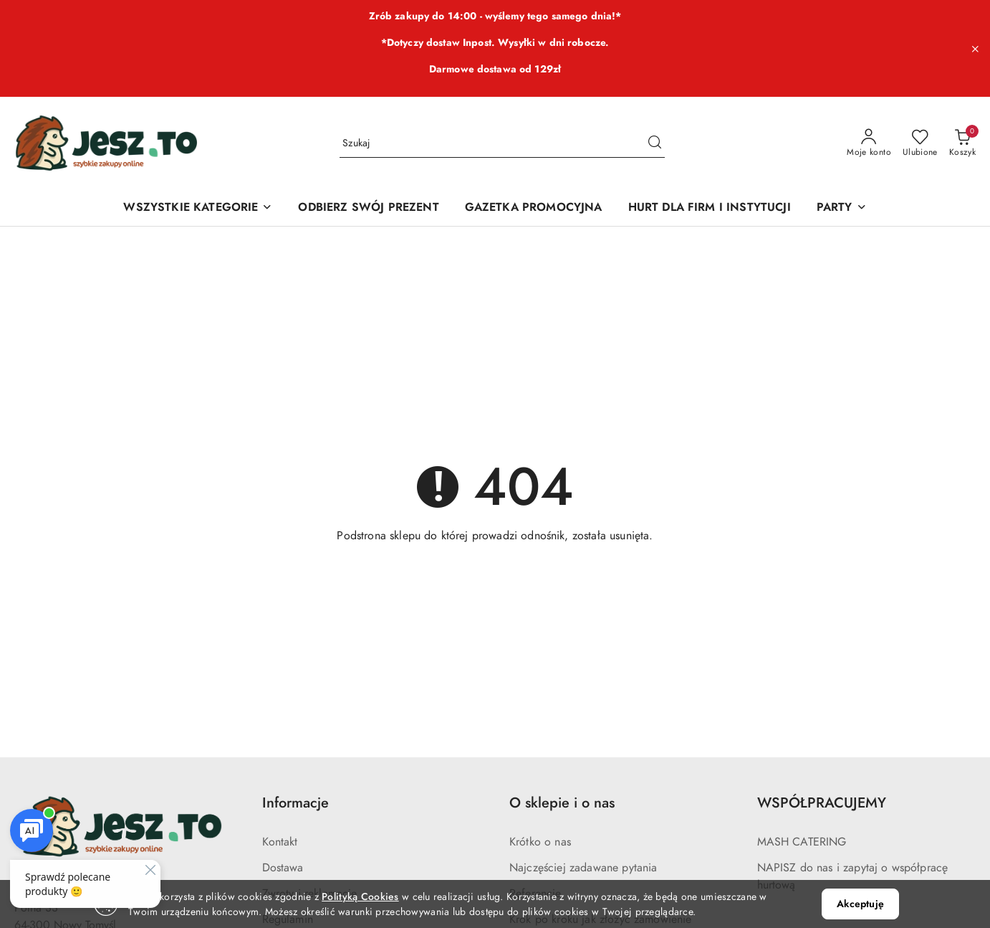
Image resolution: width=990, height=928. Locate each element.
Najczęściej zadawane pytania (583, 868)
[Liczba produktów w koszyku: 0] (962, 143)
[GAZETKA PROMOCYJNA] (533, 208)
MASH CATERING (802, 842)
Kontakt (280, 842)
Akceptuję (860, 904)
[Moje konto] (869, 143)
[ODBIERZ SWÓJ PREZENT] (368, 208)
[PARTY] (842, 208)
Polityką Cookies (360, 897)
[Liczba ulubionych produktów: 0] (920, 143)
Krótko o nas (540, 842)
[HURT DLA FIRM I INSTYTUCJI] (710, 208)
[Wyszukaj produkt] (502, 143)
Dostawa (283, 868)
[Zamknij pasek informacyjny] (975, 48)
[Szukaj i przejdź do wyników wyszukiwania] (655, 143)
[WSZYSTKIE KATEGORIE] (197, 208)
